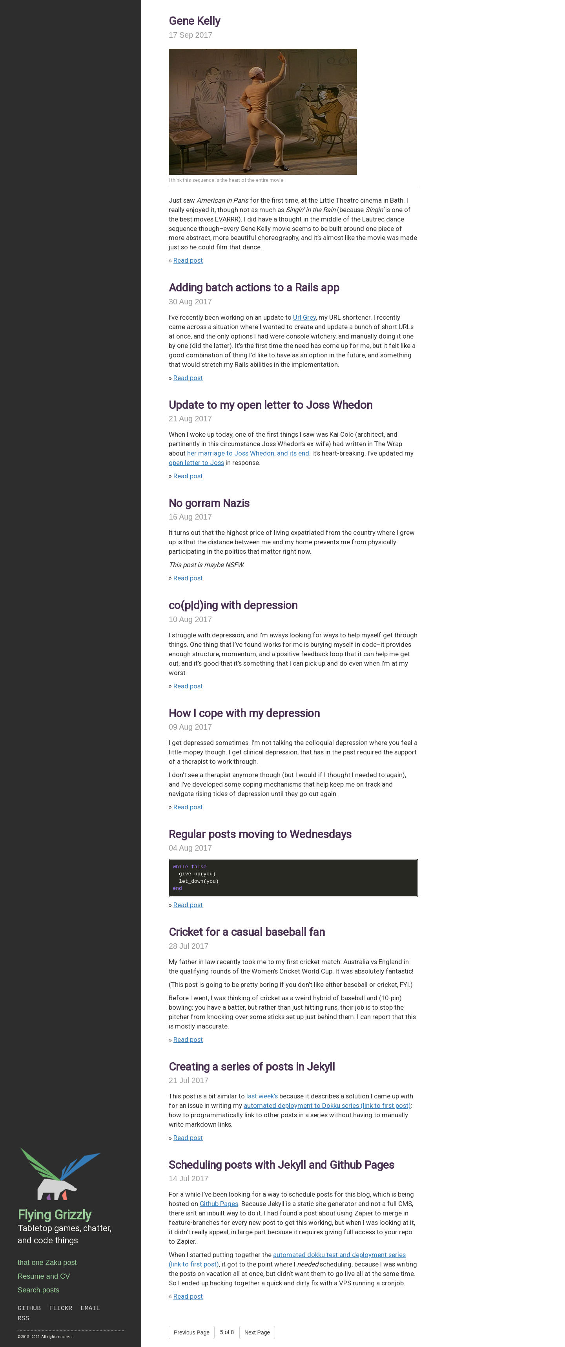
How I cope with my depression (244, 713)
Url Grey (304, 317)
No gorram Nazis (209, 503)
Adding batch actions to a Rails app (254, 287)
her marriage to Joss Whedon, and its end (248, 453)
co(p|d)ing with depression (233, 605)
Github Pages (219, 1204)
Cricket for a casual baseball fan (247, 932)
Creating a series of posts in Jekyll (252, 1066)
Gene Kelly (194, 21)
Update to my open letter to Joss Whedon (270, 405)
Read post (188, 260)
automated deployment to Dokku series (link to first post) (327, 1105)
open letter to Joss (196, 463)
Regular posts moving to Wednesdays (260, 834)
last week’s (262, 1096)
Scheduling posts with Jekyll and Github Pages (281, 1164)
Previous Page (192, 1332)
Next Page (257, 1332)
